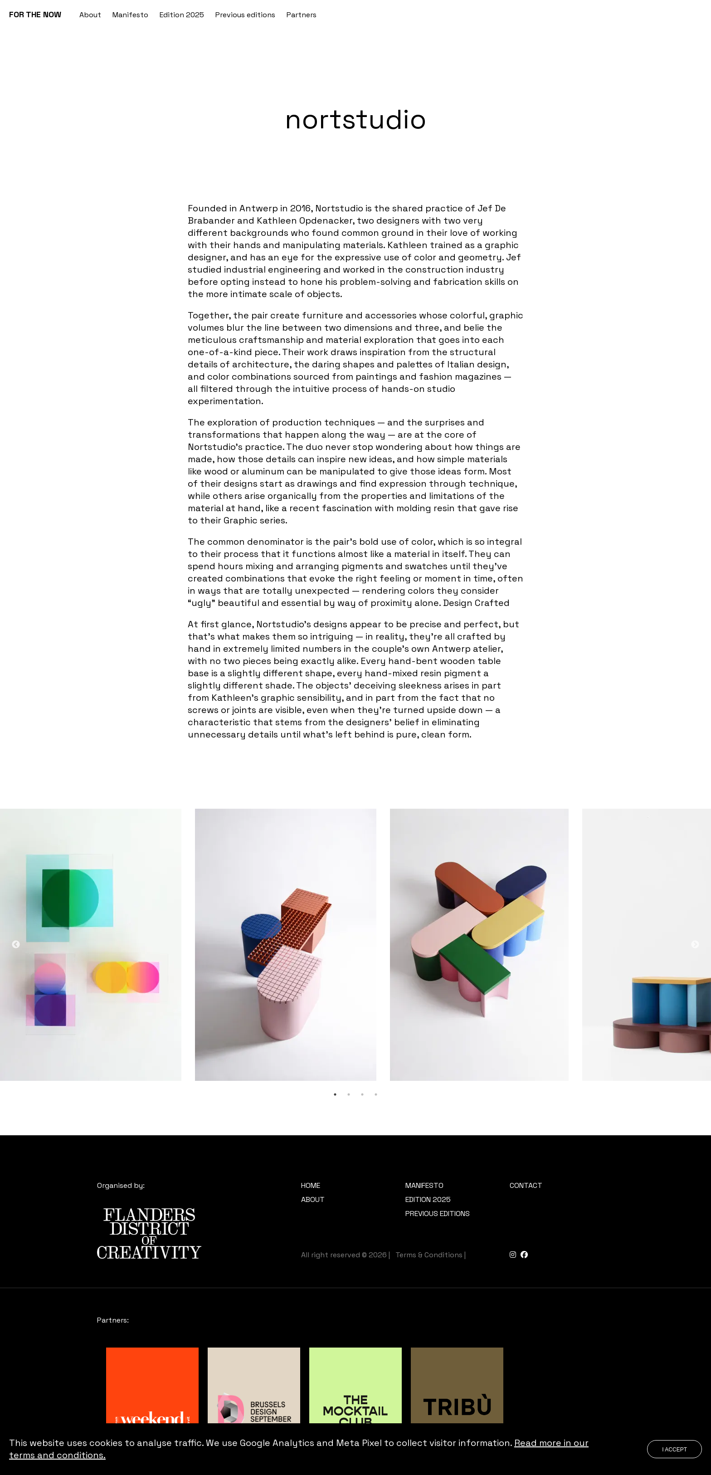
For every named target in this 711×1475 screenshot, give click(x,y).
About (90, 15)
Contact (526, 1185)
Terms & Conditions (429, 1255)
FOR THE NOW (35, 14)
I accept (674, 1449)
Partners (302, 15)
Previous (15, 944)
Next (695, 944)
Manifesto (130, 15)
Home (310, 1185)
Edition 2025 (182, 15)
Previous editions (245, 15)
